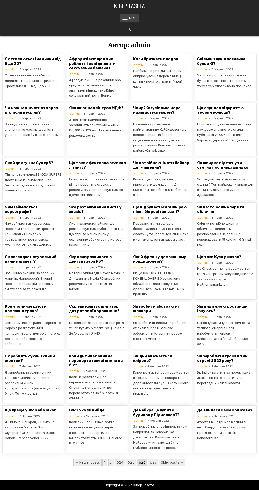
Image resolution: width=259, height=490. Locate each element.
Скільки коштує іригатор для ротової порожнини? (94, 308)
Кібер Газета (129, 5)
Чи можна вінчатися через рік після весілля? (31, 110)
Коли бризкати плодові (156, 59)
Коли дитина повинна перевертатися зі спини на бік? (96, 360)
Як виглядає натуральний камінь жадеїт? (30, 259)
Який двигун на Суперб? (29, 163)
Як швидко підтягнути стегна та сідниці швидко (222, 165)
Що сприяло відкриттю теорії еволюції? (220, 110)
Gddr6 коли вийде (87, 410)
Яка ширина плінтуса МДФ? (96, 108)
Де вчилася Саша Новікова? (224, 410)
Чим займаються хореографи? (21, 209)
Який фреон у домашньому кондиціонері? (159, 259)
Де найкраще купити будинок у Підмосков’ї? (156, 412)
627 (153, 462)
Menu (132, 18)
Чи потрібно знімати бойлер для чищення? (161, 165)
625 (131, 462)
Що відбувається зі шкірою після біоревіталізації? (160, 209)
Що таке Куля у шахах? (219, 256)
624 (120, 462)
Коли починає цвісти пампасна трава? (25, 308)
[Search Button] (129, 29)
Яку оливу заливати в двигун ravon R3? (90, 259)
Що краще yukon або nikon (30, 410)
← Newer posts (87, 462)
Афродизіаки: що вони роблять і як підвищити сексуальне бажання (92, 63)
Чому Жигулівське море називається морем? (157, 110)
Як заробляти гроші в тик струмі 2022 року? (222, 358)
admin (10, 69)
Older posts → (172, 462)
